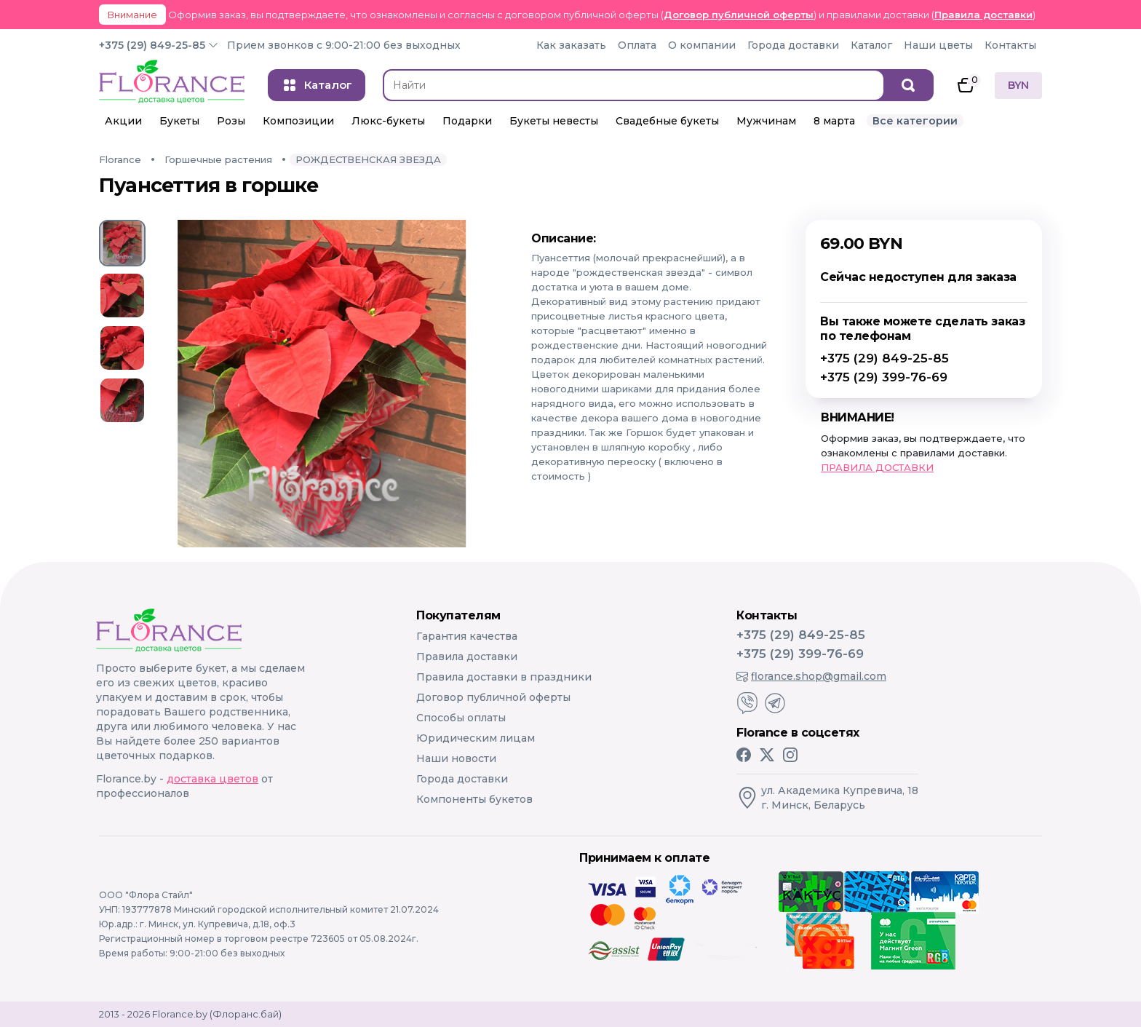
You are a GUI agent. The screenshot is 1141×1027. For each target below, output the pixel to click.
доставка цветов (212, 778)
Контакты (1010, 45)
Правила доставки (983, 14)
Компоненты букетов (474, 799)
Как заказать (571, 45)
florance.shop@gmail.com (811, 676)
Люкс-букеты (388, 120)
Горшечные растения (218, 159)
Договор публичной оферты (739, 14)
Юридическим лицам (475, 738)
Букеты (179, 120)
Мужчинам (766, 120)
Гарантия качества (466, 636)
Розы (231, 120)
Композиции (298, 120)
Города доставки (793, 45)
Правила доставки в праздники (504, 676)
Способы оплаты (461, 717)
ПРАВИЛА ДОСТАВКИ (877, 467)
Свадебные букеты (667, 120)
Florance (120, 159)
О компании (702, 45)
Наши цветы (938, 45)
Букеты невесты (553, 120)
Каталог (871, 45)
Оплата (637, 45)
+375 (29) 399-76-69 (883, 377)
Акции (123, 120)
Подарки (467, 120)
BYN (1018, 85)
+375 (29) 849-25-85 (152, 45)
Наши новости (456, 758)
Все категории (915, 120)
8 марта (834, 120)
